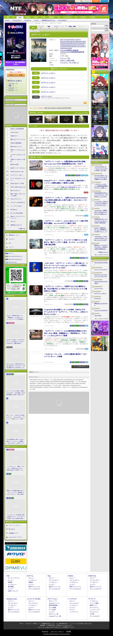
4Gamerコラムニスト (16, 199)
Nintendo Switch (12, 262)
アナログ (83, 17)
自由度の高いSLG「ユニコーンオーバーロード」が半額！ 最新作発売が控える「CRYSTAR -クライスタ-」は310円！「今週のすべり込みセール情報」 (101, 221)
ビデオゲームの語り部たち (17, 202)
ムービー (36, 20)
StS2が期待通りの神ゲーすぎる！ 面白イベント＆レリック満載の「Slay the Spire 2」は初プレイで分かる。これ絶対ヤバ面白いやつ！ (16, 441)
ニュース (11, 83)
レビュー (7, 20)
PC (13, 17)
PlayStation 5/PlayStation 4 (15, 259)
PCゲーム (11, 253)
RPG (69, 58)
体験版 (10, 582)
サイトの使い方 (26, 1)
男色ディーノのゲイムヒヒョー (17, 150)
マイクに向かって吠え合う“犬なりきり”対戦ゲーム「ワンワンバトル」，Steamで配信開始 (101, 203)
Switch (36, 17)
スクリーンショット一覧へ (81, 112)
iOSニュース (53, 601)
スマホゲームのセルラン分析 (17, 155)
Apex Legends (97, 315)
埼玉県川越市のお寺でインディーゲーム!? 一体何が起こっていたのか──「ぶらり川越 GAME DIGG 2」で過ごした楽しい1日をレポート (101, 195)
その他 (92, 614)
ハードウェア (67, 17)
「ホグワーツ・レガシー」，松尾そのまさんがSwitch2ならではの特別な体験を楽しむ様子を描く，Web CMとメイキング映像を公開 (66, 200)
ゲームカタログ (62, 20)
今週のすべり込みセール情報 (17, 160)
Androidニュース (54, 603)
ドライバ (11, 247)
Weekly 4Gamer (14, 132)
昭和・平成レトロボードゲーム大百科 (17, 194)
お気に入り (87, 1)
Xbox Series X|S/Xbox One (15, 256)
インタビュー (27, 20)
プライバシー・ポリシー (57, 631)
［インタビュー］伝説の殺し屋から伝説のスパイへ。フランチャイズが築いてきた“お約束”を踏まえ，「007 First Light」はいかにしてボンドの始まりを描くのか (16, 516)
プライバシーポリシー (15, 525)
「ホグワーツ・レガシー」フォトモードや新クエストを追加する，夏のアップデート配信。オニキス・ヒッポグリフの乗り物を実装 (65, 242)
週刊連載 (11, 586)
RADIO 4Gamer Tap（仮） (17, 171)
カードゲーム (94, 607)
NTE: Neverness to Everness (101, 263)
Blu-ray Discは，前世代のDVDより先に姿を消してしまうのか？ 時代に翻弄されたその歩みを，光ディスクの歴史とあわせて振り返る (16, 366)
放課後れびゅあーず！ (16, 225)
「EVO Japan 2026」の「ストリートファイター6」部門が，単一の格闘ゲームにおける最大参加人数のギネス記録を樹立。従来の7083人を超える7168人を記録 (101, 168)
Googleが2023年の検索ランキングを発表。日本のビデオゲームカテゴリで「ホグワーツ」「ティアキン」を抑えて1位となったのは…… (66, 312)
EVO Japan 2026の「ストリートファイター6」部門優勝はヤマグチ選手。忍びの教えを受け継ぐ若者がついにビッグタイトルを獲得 (101, 177)
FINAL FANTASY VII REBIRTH (100, 282)
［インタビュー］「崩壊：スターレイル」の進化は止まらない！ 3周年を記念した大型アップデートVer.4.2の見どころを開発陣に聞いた (16, 468)
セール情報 (52, 607)
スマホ (43, 17)
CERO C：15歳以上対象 (67, 60)
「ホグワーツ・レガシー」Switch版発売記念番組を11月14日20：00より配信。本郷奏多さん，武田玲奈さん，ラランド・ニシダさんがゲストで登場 (65, 333)
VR (59, 17)
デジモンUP (97, 298)
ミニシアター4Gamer (16, 206)
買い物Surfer (13, 209)
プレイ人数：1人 (74, 62)
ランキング (104, 1)
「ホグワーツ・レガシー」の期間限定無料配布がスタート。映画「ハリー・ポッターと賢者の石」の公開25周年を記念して (101, 186)
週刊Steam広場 (14, 164)
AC (76, 17)
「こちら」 (66, 625)
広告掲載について (13, 533)
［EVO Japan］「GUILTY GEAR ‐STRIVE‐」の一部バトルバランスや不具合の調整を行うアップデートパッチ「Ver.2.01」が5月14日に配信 (101, 238)
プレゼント (12, 239)
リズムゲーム (94, 612)
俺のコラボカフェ (15, 190)
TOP (7, 17)
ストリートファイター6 (100, 269)
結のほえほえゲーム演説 (17, 183)
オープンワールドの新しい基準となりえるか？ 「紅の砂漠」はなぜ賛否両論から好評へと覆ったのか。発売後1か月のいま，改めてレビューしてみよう (16, 393)
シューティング (95, 609)
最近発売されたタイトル (48, 20)
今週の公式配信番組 (15, 143)
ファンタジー (64, 62)
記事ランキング (13, 591)
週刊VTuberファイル (16, 146)
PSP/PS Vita (92, 576)
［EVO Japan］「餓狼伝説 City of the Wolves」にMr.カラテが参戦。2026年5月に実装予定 (100, 212)
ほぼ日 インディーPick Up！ (18, 168)
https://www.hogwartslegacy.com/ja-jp (70, 39)
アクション (63, 58)
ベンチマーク (73, 612)
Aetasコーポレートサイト (15, 537)
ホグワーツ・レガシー (48, 73)
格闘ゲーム (93, 605)
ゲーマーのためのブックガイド (17, 179)
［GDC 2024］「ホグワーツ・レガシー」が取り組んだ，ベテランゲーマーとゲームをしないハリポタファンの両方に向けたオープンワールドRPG (66, 265)
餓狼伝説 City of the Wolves (101, 304)
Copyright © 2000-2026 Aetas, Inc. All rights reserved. (56, 634)
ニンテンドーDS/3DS (33, 599)
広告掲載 (68, 631)
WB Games (63, 50)
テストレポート (74, 603)
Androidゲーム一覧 (55, 616)
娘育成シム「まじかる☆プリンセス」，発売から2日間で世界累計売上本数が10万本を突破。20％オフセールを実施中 (101, 247)
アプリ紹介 (52, 609)
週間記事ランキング (14, 235)
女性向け (51, 17)
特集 (9, 85)
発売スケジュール (34, 586)
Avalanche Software (65, 52)
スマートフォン (52, 599)
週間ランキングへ (103, 252)
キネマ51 (12, 221)
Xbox (19, 17)
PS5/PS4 (27, 17)
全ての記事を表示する (81, 366)
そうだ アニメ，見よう (16, 175)
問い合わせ (36, 1)
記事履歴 (95, 1)
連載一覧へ (23, 228)
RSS (6, 1)
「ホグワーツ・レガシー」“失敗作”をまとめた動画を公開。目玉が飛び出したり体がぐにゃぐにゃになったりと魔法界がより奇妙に (65, 289)
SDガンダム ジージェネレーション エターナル (100, 275)
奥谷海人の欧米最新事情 (17, 128)
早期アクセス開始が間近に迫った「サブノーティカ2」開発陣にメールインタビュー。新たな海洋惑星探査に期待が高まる (16, 492)
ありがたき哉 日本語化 (16, 213)
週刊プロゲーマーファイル (17, 139)
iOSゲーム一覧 (53, 614)
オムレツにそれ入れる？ (101, 310)
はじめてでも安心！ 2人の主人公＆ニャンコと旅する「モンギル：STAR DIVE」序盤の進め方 (16, 341)
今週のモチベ (14, 136)
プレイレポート (17, 20)
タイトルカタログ (34, 589)
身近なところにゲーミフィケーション (17, 217)
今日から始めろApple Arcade (18, 187)
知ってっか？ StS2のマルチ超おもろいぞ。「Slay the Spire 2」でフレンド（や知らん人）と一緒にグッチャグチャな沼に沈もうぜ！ (16, 417)
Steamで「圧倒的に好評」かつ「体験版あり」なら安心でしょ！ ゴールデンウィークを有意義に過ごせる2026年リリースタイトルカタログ (16, 317)
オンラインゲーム (13, 578)
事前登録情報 (53, 605)
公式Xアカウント (14, 1)
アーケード (91, 599)
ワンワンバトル (98, 288)
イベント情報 (94, 603)
